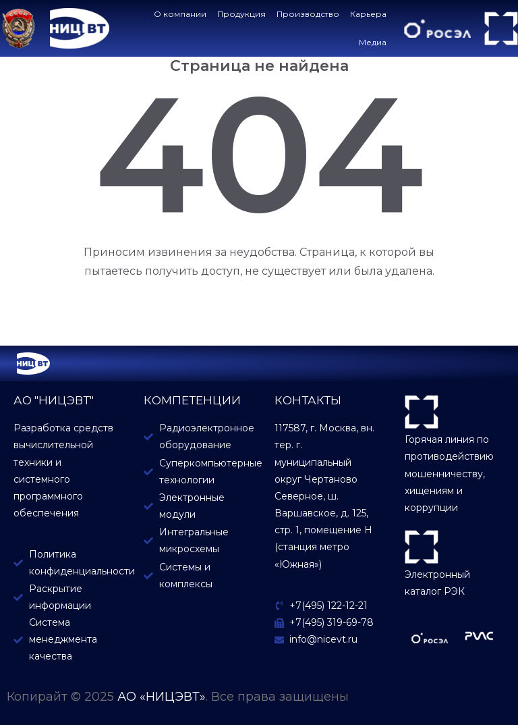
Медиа (376, 42)
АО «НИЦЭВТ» (161, 696)
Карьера (371, 14)
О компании (183, 14)
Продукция (245, 14)
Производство (311, 14)
